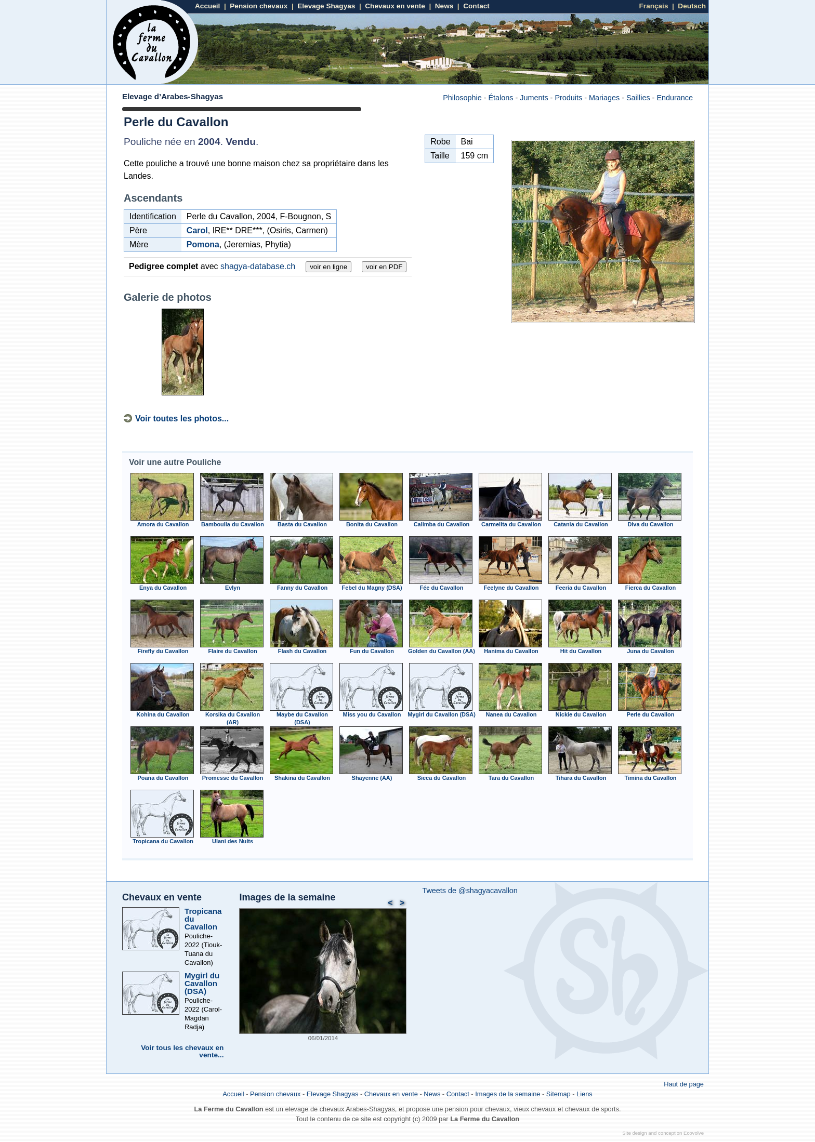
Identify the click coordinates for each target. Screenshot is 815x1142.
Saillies (638, 98)
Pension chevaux (258, 6)
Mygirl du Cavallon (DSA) (202, 983)
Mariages (604, 98)
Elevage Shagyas (326, 6)
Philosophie (462, 98)
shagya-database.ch (257, 266)
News (444, 6)
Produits (568, 98)
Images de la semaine (287, 897)
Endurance (674, 98)
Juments (534, 98)
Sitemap (558, 1094)
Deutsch (692, 6)
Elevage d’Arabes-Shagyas (172, 96)
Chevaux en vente (395, 6)
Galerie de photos (168, 297)
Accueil (207, 6)
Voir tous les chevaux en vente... (182, 1051)
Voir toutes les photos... (182, 418)
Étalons (500, 98)
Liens (584, 1094)
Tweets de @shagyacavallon (469, 890)
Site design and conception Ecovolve (663, 1133)
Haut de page (684, 1084)
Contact (476, 6)
